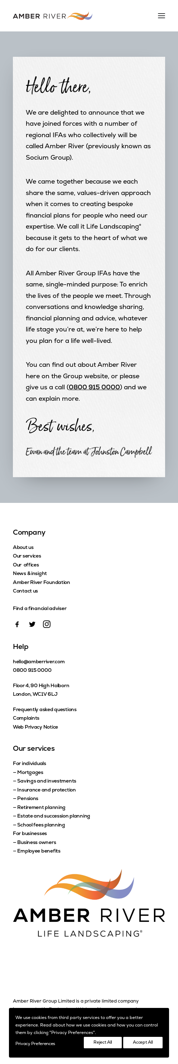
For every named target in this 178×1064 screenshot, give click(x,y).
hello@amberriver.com (38, 662)
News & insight (30, 573)
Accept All (143, 1042)
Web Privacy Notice (35, 727)
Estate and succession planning (53, 816)
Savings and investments (46, 781)
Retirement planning (41, 807)
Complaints (26, 718)
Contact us (25, 591)
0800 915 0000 (94, 387)
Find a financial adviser (39, 608)
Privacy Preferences (35, 1044)
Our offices (26, 565)
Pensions (27, 798)
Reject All (102, 1042)
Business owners (36, 842)
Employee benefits (38, 851)
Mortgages (30, 772)
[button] (17, 626)
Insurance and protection (46, 790)
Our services (27, 556)
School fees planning (41, 825)
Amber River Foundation (41, 582)
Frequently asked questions (45, 710)
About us (23, 547)
